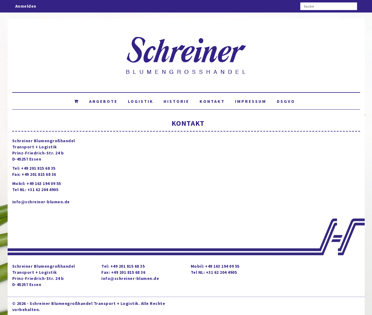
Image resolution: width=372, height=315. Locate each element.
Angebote (103, 101)
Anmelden (25, 6)
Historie (176, 101)
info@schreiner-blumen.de (41, 202)
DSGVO (286, 101)
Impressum (250, 101)
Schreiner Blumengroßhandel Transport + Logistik (84, 303)
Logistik (140, 101)
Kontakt (212, 101)
